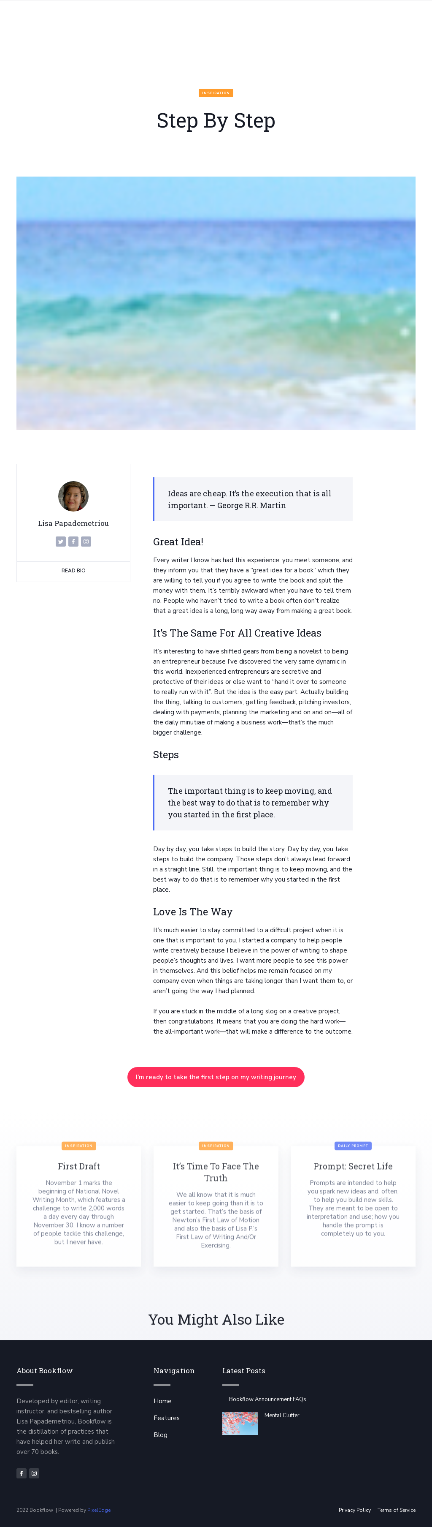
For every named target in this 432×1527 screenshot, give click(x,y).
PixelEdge (99, 1510)
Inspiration (216, 93)
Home (163, 1401)
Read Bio (74, 570)
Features (167, 1418)
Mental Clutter (282, 1415)
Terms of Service (397, 1510)
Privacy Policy (355, 1510)
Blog (160, 1435)
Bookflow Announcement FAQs (267, 1399)
